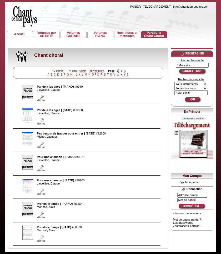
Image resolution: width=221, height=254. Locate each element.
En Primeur (192, 111)
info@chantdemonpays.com (191, 6)
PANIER (135, 6)
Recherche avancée (191, 79)
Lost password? (183, 222)
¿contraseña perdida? (187, 225)
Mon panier (190, 182)
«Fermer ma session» (187, 213)
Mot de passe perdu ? (187, 219)
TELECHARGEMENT (157, 6)
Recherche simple (192, 60)
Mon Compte (192, 176)
